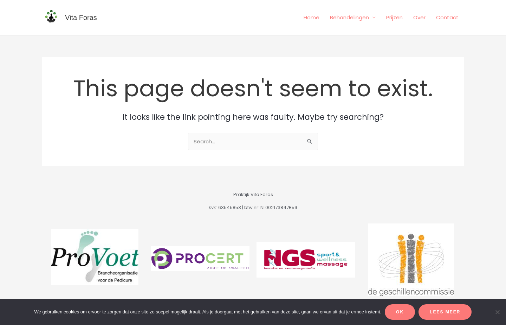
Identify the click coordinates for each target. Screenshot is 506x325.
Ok (400, 312)
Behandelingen (349, 17)
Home (311, 17)
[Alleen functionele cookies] (497, 312)
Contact (447, 17)
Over (419, 17)
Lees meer (445, 312)
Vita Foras (81, 17)
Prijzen (394, 17)
